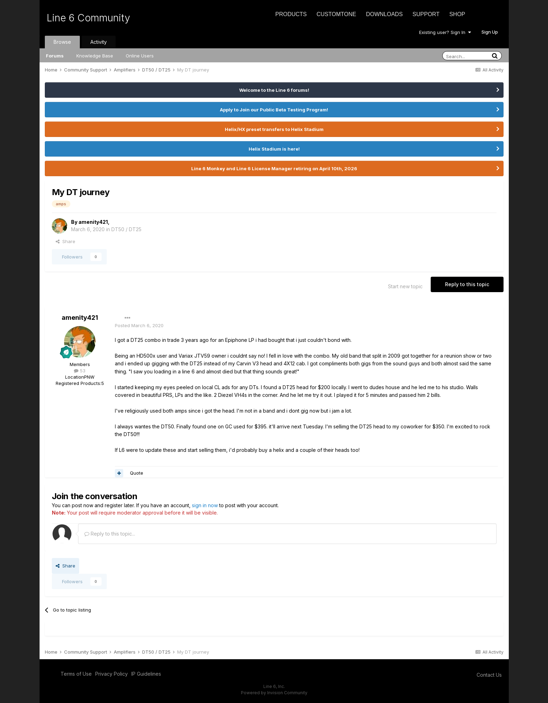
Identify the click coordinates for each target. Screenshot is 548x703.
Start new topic (405, 286)
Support (425, 14)
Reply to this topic (467, 284)
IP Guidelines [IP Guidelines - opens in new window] (146, 674)
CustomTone (336, 14)
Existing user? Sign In (445, 32)
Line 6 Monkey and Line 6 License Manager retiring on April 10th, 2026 (274, 168)
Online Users (140, 55)
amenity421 (93, 222)
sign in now (205, 505)
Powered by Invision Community (274, 692)
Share (65, 241)
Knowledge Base (94, 55)
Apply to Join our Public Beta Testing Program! (274, 109)
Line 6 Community (88, 18)
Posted (139, 325)
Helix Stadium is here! (274, 149)
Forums (55, 55)
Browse (62, 42)
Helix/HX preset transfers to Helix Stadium (274, 129)
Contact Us (489, 675)
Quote (136, 473)
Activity (98, 42)
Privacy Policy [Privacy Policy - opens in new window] (111, 674)
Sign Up (489, 32)
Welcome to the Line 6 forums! (274, 90)
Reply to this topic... (109, 534)
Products (291, 14)
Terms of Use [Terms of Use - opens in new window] (76, 674)
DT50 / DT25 (126, 229)
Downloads (384, 14)
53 (79, 370)
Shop (457, 14)
